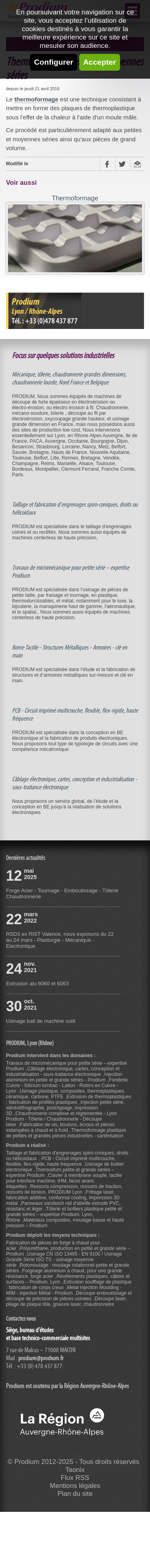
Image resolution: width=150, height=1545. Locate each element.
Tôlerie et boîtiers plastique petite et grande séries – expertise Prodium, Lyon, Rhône (64, 1214)
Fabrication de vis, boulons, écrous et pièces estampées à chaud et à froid (60, 1127)
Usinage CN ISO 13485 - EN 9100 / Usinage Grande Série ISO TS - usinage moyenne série (64, 1259)
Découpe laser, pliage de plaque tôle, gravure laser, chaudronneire (66, 1301)
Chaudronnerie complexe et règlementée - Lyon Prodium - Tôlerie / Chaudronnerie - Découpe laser (61, 1119)
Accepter (99, 62)
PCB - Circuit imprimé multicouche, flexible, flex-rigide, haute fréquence (61, 1161)
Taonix (75, 1470)
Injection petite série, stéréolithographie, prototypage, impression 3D (65, 1107)
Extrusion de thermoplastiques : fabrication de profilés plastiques (68, 1099)
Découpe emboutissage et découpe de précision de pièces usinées (69, 1295)
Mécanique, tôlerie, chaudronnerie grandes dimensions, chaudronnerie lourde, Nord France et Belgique (69, 378)
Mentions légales (75, 1486)
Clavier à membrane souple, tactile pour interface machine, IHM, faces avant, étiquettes (64, 1181)
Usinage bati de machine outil (40, 1021)
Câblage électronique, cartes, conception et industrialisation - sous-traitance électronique (63, 1071)
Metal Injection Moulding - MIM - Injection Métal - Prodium (64, 1290)
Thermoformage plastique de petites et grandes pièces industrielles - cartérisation (66, 1133)
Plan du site (75, 1493)
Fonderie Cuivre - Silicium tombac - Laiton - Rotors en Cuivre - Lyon (67, 1085)
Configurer (53, 62)
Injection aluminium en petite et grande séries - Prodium (64, 1077)
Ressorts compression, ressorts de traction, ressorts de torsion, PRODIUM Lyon (64, 1189)
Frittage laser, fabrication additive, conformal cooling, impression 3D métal (63, 1197)
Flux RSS (75, 1478)
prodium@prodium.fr (41, 1358)
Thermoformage (75, 198)
